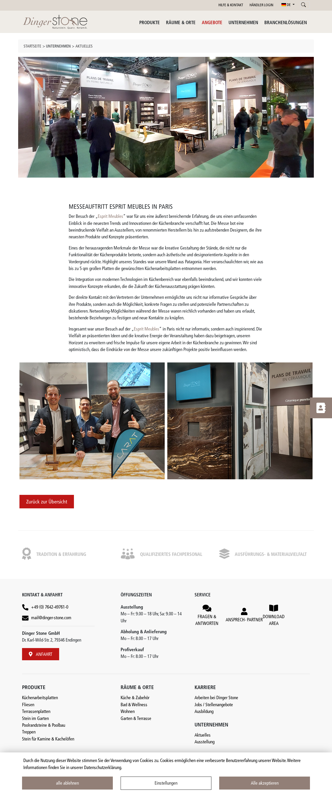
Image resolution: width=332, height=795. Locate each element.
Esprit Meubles (110, 216)
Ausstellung (205, 742)
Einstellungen (166, 783)
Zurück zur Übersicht (46, 502)
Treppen (29, 732)
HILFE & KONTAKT (230, 5)
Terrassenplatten (36, 712)
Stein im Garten (35, 719)
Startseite (32, 46)
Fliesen (28, 705)
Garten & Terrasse (136, 719)
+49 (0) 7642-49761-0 (49, 607)
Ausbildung (204, 712)
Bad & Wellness (134, 705)
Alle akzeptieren (265, 783)
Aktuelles (84, 46)
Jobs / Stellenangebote (214, 705)
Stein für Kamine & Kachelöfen (48, 739)
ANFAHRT (40, 654)
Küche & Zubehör (135, 698)
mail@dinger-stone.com (51, 618)
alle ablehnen (67, 783)
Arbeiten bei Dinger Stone (216, 698)
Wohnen (128, 712)
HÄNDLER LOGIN (261, 5)
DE (286, 5)
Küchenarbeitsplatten (40, 698)
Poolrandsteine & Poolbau (43, 725)
